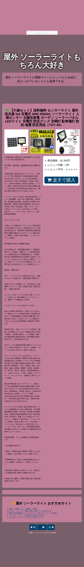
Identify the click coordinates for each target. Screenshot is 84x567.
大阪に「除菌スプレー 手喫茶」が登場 (23, 509)
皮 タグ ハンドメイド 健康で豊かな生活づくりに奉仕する (30, 511)
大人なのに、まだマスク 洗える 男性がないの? (26, 517)
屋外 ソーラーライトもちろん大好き (42, 61)
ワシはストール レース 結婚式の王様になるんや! (27, 515)
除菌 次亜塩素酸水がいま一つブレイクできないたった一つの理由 (33, 513)
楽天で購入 (61, 179)
